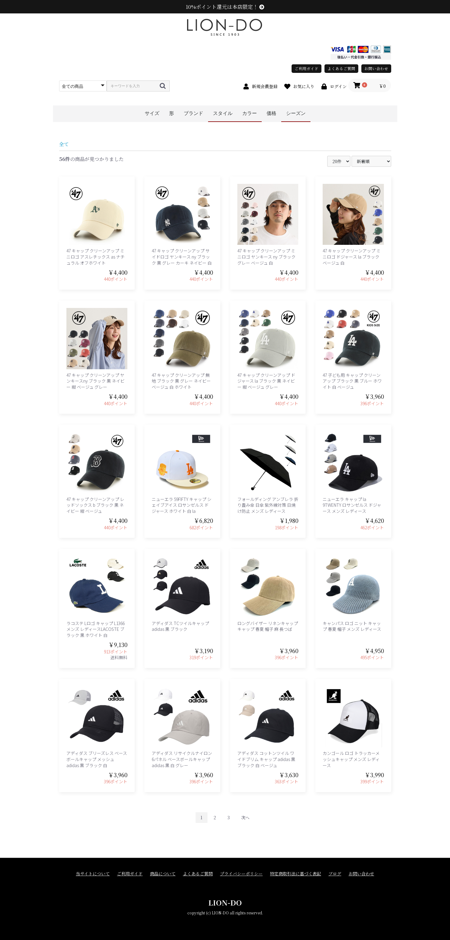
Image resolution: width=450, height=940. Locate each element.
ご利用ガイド (306, 68)
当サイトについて (93, 874)
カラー (249, 113)
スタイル (222, 113)
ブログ (334, 874)
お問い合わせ (376, 68)
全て (64, 144)
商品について (162, 874)
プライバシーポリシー (241, 874)
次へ (245, 817)
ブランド (193, 113)
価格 (271, 113)
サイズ (152, 113)
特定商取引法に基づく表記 (295, 874)
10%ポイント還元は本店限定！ (225, 6)
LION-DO (225, 902)
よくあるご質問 (341, 68)
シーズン (296, 113)
